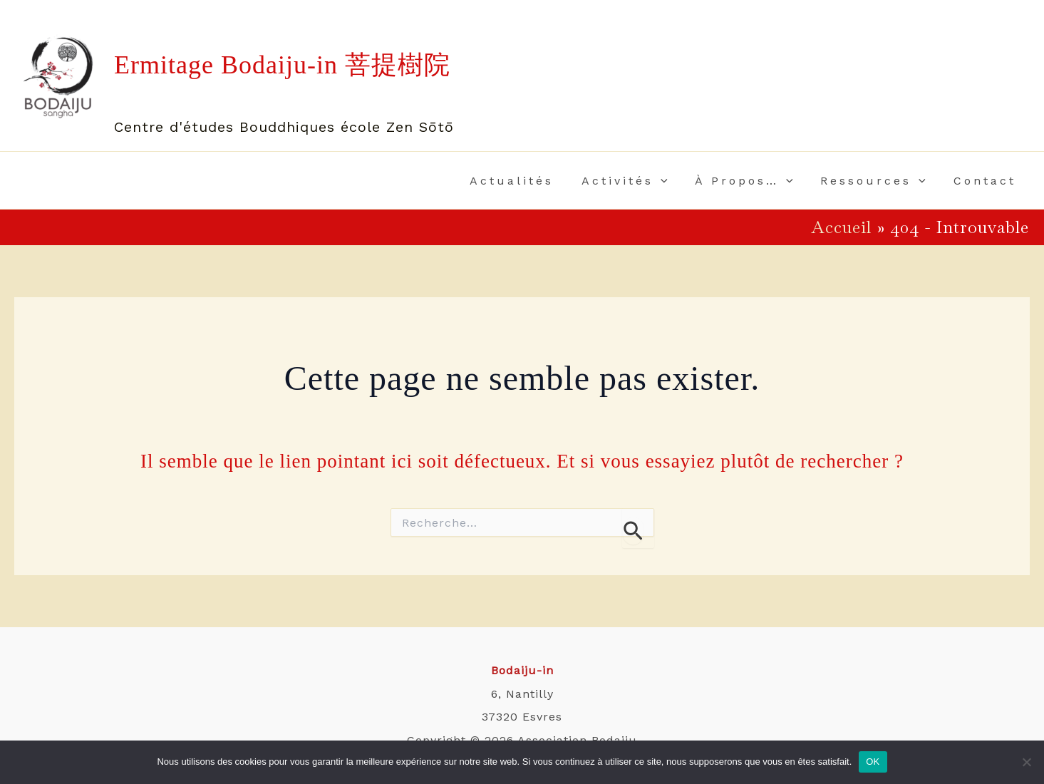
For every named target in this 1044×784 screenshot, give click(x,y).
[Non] (1026, 762)
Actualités (533, 180)
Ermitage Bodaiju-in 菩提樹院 (282, 65)
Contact (987, 180)
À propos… (756, 181)
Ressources (880, 181)
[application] (677, 181)
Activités (641, 181)
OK (872, 761)
